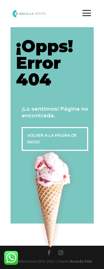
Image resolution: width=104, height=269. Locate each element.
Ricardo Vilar (81, 261)
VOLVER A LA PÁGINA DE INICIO (52, 138)
